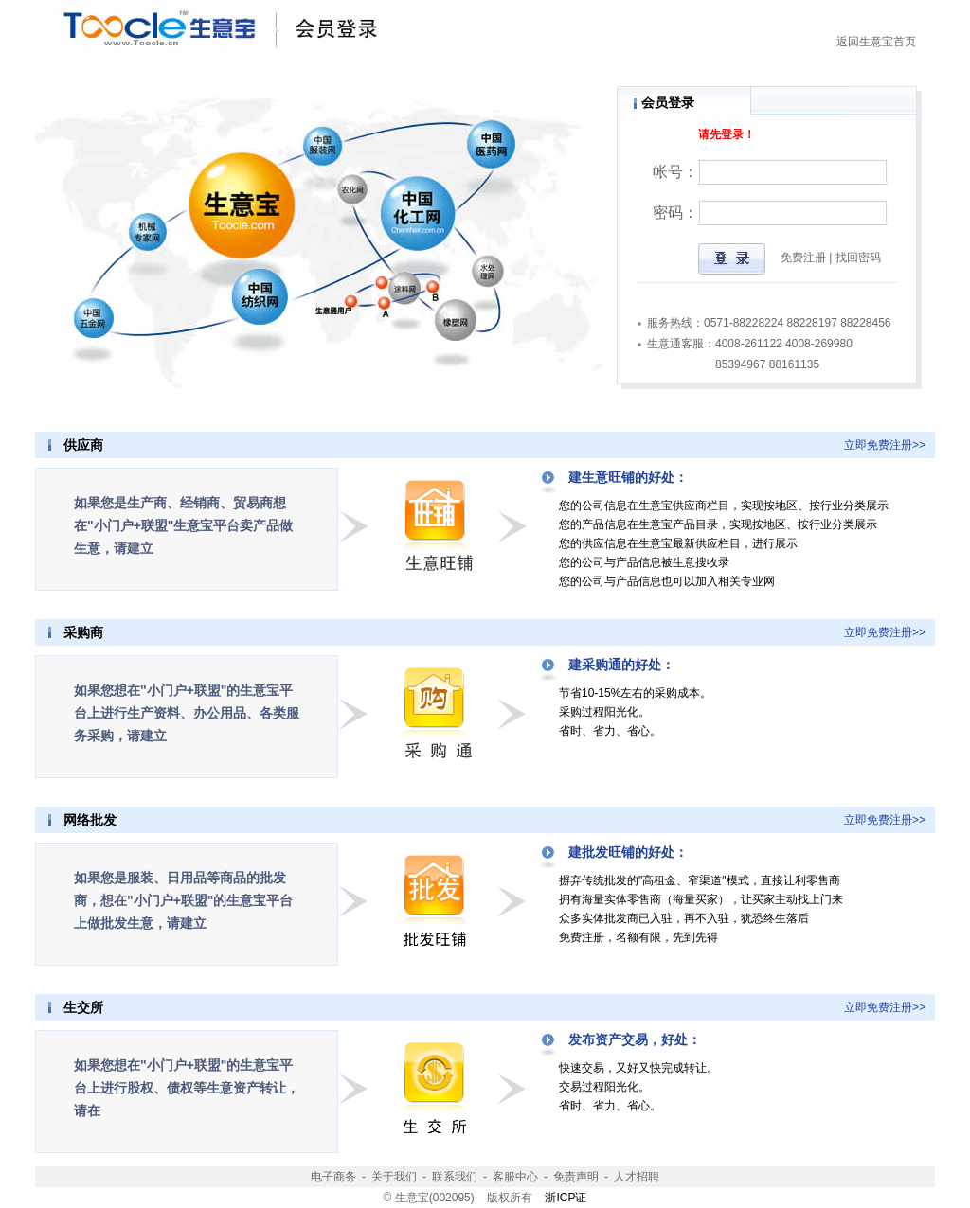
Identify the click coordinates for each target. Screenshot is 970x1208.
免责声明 (576, 1176)
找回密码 (858, 257)
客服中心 (515, 1176)
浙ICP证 (565, 1197)
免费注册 (803, 257)
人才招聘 (636, 1176)
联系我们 (454, 1176)
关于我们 (394, 1176)
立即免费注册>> (884, 445)
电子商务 (333, 1176)
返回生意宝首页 (876, 41)
